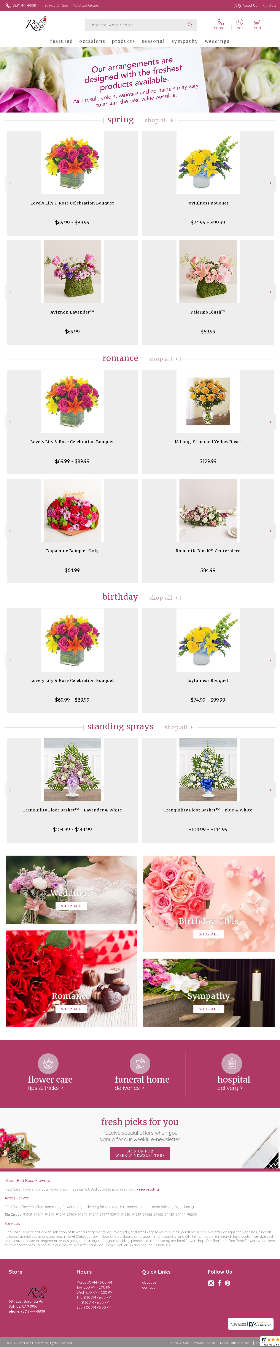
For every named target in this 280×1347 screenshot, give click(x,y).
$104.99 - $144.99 (72, 829)
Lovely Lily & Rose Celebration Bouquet (72, 203)
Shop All (156, 120)
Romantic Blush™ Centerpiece (208, 550)
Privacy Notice (204, 1343)
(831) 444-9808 (24, 5)
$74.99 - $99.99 (208, 222)
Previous (9, 183)
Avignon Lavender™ (72, 312)
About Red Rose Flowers (27, 1180)
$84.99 (207, 570)
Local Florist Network (235, 1343)
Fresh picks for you (140, 1130)
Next (271, 183)
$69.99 (72, 331)
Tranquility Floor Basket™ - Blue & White (208, 810)
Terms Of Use (179, 1343)
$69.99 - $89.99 (72, 222)
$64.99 (72, 570)
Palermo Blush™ (208, 312)
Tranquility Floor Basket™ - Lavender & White (72, 810)
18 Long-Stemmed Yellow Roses (208, 441)
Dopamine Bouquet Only (72, 550)
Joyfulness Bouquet (208, 203)
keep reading (148, 1189)
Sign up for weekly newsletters (140, 1153)
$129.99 (208, 461)
